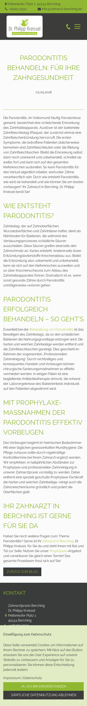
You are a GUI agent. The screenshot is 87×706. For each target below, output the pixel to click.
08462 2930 (18, 9)
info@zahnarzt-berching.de (62, 9)
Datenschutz (32, 678)
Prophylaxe (58, 551)
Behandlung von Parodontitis (51, 329)
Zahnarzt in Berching (57, 541)
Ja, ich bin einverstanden (43, 686)
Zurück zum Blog (22, 572)
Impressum (12, 678)
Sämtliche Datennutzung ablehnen (43, 695)
